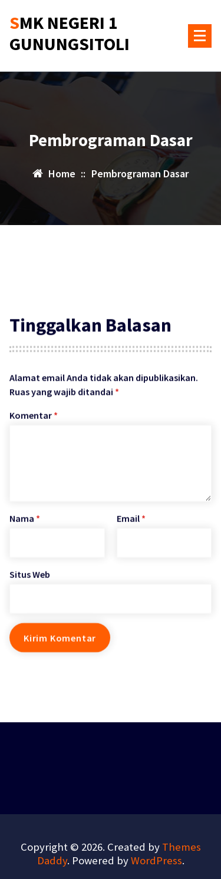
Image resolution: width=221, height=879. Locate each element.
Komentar (33, 427)
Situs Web (29, 586)
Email (131, 530)
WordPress (156, 860)
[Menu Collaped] (200, 36)
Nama (24, 530)
